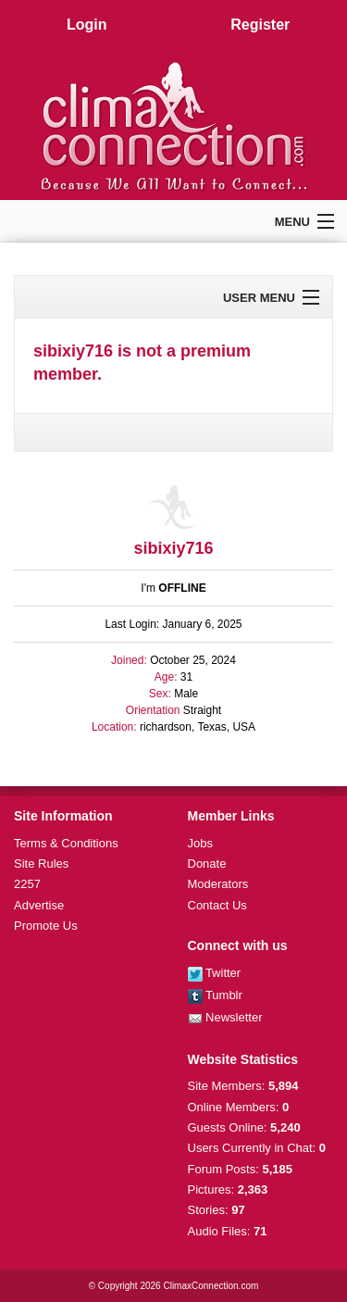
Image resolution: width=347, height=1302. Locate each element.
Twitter (215, 973)
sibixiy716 (173, 548)
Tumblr (215, 995)
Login (87, 24)
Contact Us (217, 905)
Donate (207, 863)
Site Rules (41, 863)
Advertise (39, 905)
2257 (27, 884)
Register (260, 24)
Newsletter (225, 1017)
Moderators (218, 884)
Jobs (200, 843)
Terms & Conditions (66, 843)
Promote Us (46, 926)
